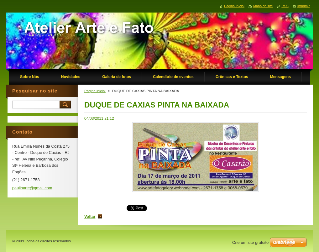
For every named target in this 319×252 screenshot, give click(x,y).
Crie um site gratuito (250, 242)
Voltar (89, 216)
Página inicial (95, 91)
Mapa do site (263, 6)
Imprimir (303, 6)
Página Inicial (234, 6)
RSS (284, 6)
